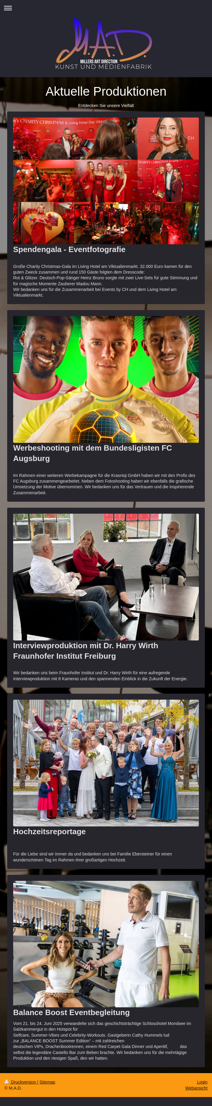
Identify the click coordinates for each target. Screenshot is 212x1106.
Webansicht (196, 1088)
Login (202, 1082)
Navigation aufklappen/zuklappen (106, 7)
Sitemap (47, 1082)
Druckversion (20, 1082)
